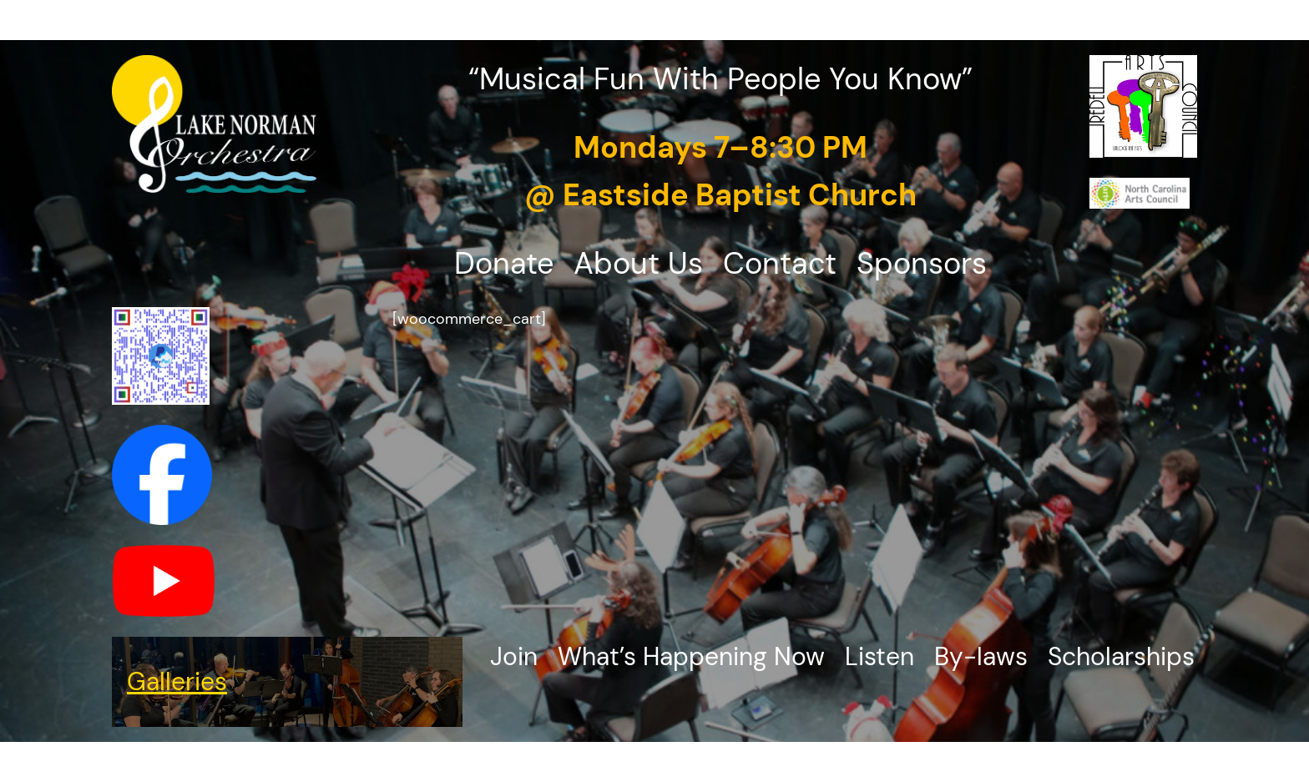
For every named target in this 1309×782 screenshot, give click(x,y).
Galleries (177, 681)
